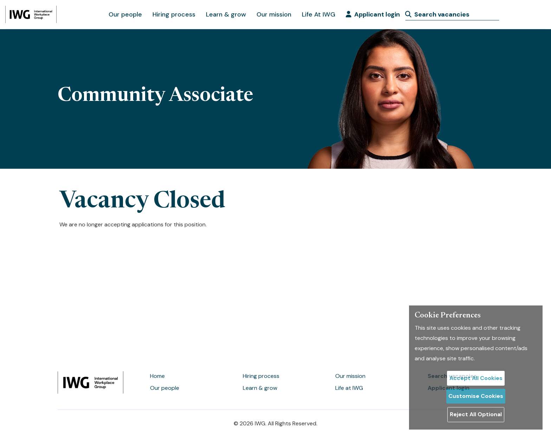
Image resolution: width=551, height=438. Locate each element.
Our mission (274, 14)
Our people (125, 14)
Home (157, 376)
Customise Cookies (475, 396)
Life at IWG (349, 388)
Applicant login (373, 14)
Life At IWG (318, 14)
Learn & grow (226, 14)
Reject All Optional (476, 414)
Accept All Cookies (476, 378)
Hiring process (174, 14)
